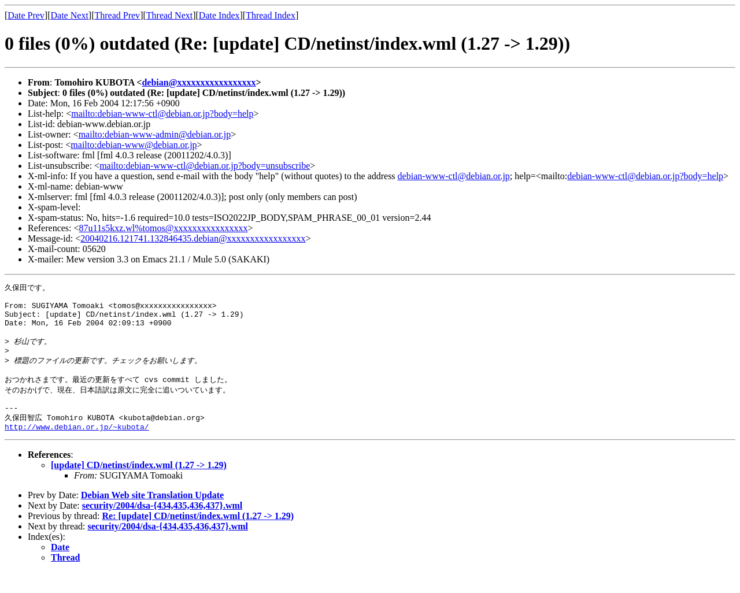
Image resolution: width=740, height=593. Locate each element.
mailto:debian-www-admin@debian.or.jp (155, 134)
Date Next (69, 15)
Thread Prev (117, 15)
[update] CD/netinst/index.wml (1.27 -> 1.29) (139, 486)
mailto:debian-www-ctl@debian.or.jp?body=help (162, 113)
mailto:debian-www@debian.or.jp (134, 145)
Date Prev (26, 15)
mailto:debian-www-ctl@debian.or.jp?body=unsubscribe (204, 166)
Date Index (219, 15)
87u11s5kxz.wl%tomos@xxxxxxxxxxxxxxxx (163, 228)
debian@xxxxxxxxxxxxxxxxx (199, 82)
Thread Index (270, 15)
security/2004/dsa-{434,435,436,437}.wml (162, 526)
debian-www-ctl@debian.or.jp (454, 176)
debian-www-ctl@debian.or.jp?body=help (645, 176)
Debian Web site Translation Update (152, 516)
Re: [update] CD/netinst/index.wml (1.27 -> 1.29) (198, 537)
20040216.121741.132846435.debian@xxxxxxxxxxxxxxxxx (192, 238)
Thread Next (169, 15)
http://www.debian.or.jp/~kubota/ (77, 447)
